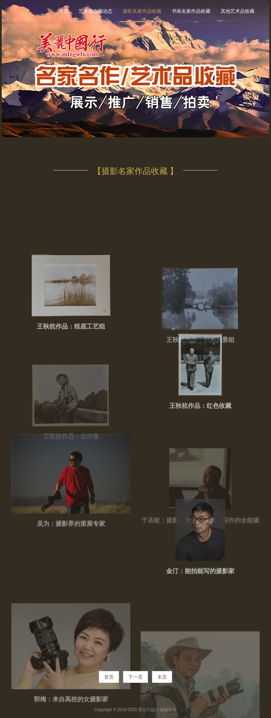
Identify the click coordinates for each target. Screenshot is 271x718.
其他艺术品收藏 (237, 11)
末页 (162, 677)
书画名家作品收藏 (191, 11)
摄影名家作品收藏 (142, 11)
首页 (63, 11)
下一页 (135, 677)
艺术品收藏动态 (95, 11)
